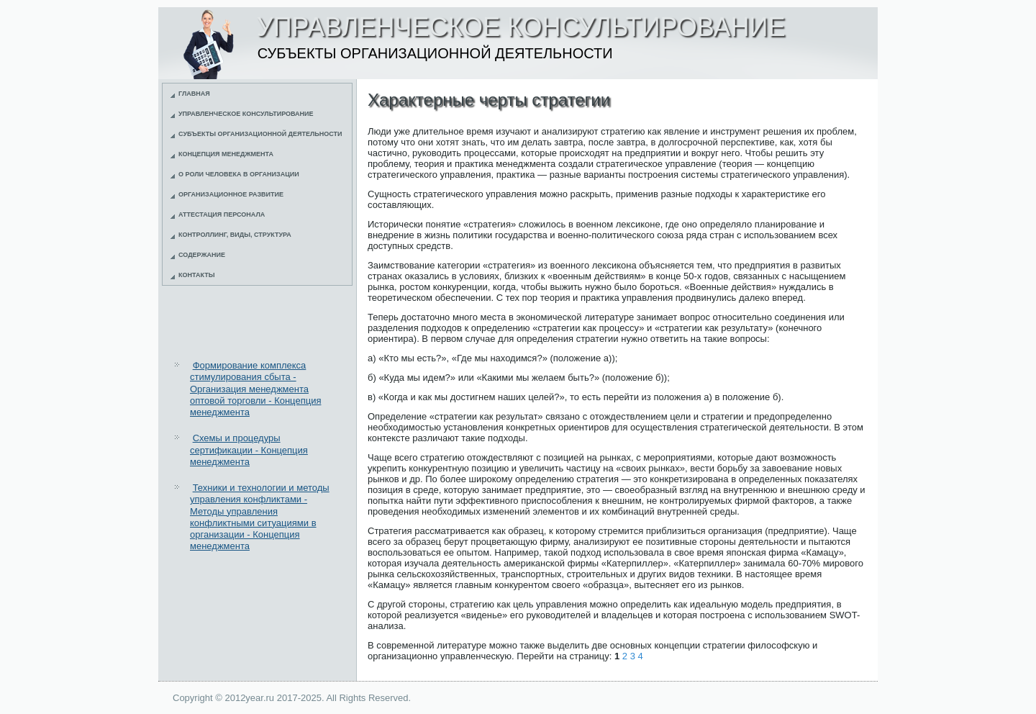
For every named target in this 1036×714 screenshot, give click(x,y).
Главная (194, 93)
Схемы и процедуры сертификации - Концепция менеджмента (249, 450)
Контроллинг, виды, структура (234, 234)
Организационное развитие (230, 194)
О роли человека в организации (238, 174)
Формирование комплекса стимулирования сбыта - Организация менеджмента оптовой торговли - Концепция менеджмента (255, 388)
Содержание (201, 254)
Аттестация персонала (221, 214)
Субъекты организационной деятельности (260, 133)
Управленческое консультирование (246, 113)
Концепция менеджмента (225, 154)
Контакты (196, 275)
